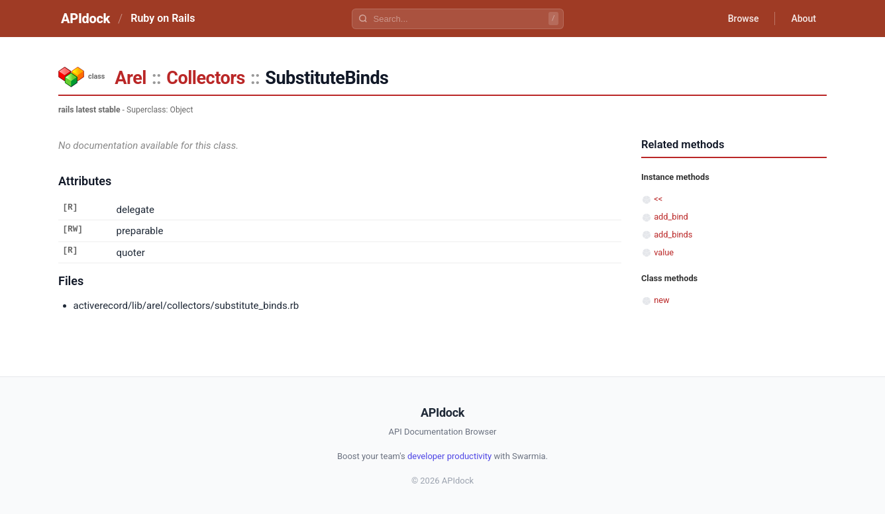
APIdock (85, 18)
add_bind (671, 217)
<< (658, 199)
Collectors (205, 78)
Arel (130, 78)
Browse (743, 18)
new (661, 300)
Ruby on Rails (162, 18)
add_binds (673, 234)
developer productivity (449, 456)
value (664, 252)
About (803, 18)
